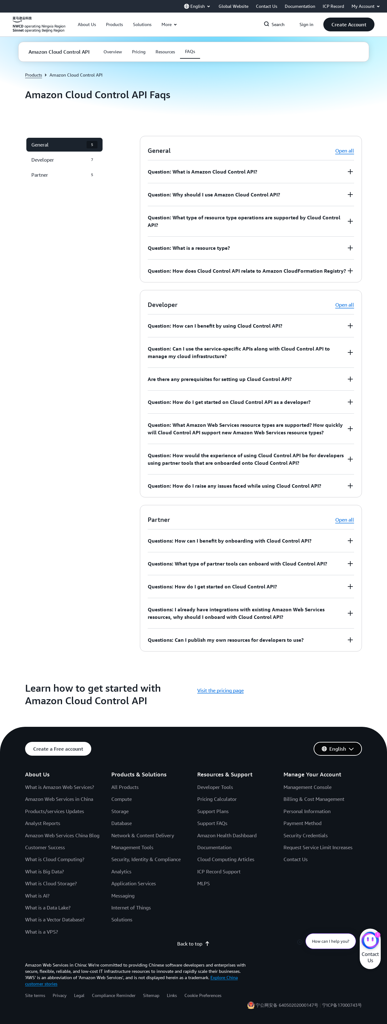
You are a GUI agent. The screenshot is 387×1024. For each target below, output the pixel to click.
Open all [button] (344, 150)
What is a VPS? (41, 932)
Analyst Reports (42, 823)
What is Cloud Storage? (51, 883)
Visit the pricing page (220, 690)
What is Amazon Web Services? (59, 787)
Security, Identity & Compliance (146, 859)
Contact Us (296, 859)
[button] (87, 24)
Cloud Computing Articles (225, 859)
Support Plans (213, 811)
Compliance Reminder (113, 995)
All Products (125, 787)
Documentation (214, 847)
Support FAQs (212, 823)
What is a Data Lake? (48, 907)
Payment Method (302, 823)
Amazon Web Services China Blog (62, 835)
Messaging (123, 896)
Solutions (121, 919)
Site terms (35, 995)
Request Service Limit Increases (318, 847)
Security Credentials (306, 835)
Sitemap (151, 995)
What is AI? (37, 896)
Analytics (121, 871)
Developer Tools (215, 787)
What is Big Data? (44, 871)
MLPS (203, 883)
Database (121, 823)
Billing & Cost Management (314, 799)
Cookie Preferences (202, 995)
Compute (121, 799)
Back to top (193, 944)
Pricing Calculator (217, 799)
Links (172, 995)
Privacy (59, 995)
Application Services (133, 883)
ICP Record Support (219, 871)
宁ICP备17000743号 (342, 1005)
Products (33, 75)
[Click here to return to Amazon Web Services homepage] (39, 27)
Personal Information (307, 811)
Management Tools (132, 847)
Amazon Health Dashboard (227, 835)
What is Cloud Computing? (54, 859)
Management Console (307, 787)
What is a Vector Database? (55, 919)
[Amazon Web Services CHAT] (370, 941)
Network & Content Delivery (142, 835)
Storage (120, 811)
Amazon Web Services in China (59, 799)
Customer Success (45, 847)
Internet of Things (131, 907)
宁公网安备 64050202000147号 (287, 1005)
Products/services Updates (54, 811)
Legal (79, 995)
